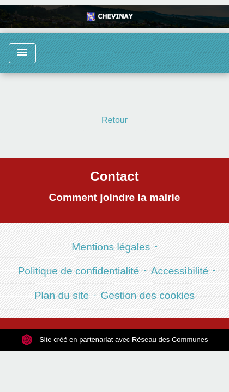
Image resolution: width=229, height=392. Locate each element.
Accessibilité (180, 271)
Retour (114, 120)
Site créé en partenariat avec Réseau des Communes (114, 339)
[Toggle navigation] (22, 53)
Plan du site (61, 295)
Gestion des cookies (147, 295)
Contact (114, 176)
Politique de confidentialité (78, 271)
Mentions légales (110, 247)
